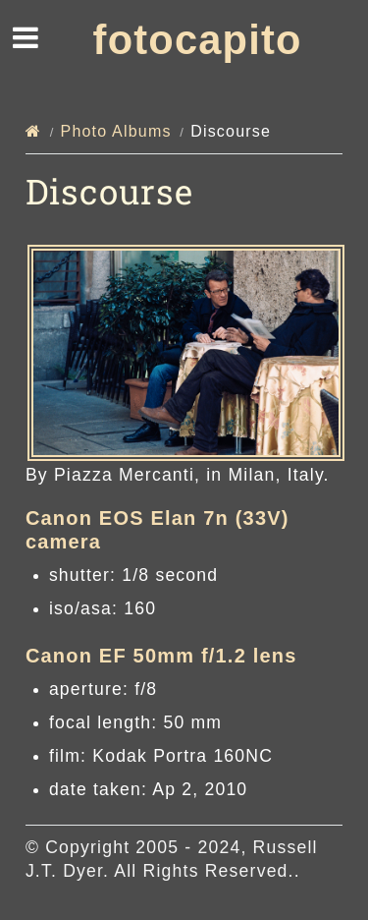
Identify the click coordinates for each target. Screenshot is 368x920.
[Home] (33, 131)
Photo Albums (116, 131)
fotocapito (197, 40)
